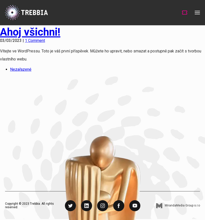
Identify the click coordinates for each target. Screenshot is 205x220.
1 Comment (35, 40)
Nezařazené (20, 69)
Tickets (184, 13)
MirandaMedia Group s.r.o (182, 205)
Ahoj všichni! (30, 32)
